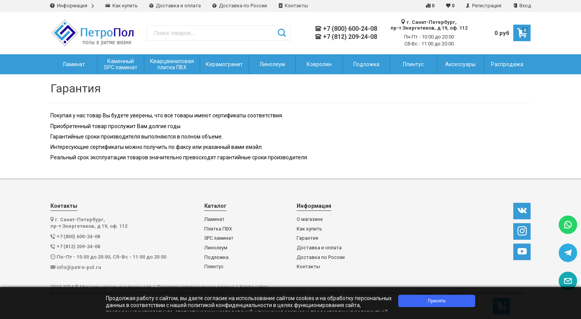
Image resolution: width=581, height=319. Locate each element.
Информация (72, 5)
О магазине (310, 219)
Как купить (121, 5)
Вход (522, 5)
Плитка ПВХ (218, 229)
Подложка (216, 257)
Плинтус (214, 266)
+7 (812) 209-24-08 (346, 36)
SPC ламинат (219, 238)
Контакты (293, 5)
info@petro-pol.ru (79, 267)
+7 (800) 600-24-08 (346, 28)
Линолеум (215, 248)
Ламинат (214, 219)
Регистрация (483, 5)
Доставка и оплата (175, 5)
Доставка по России (239, 5)
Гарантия (307, 238)
